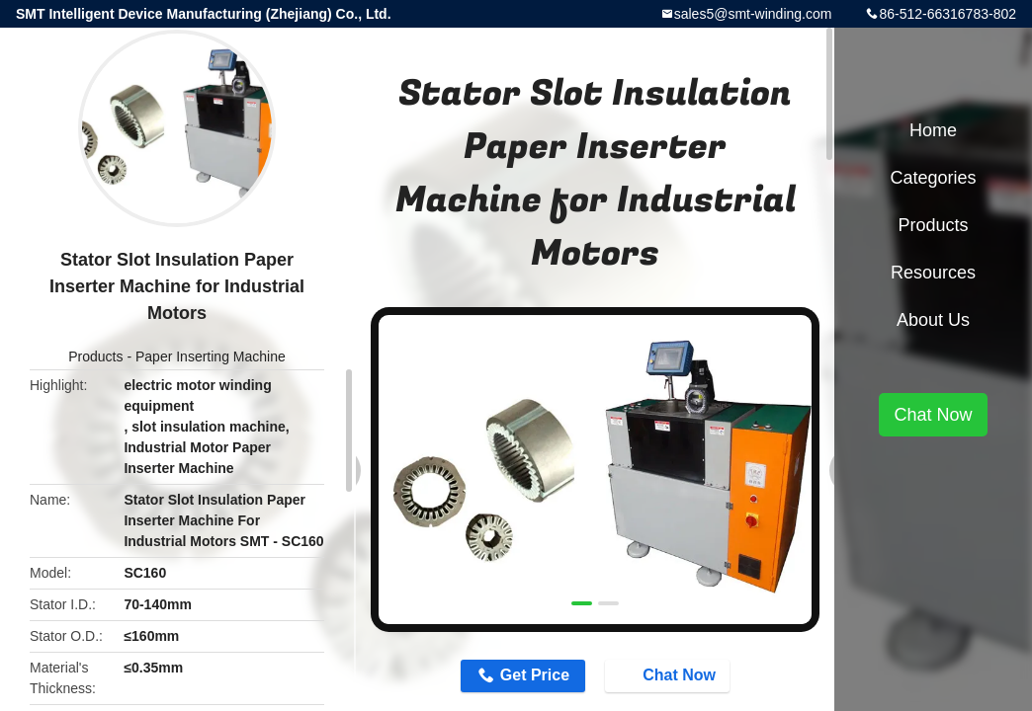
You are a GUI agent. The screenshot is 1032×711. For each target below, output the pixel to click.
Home (933, 130)
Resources (933, 272)
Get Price (534, 675)
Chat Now (669, 674)
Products (95, 356)
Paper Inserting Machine (210, 356)
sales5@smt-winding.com (753, 14)
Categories (933, 178)
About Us (933, 320)
